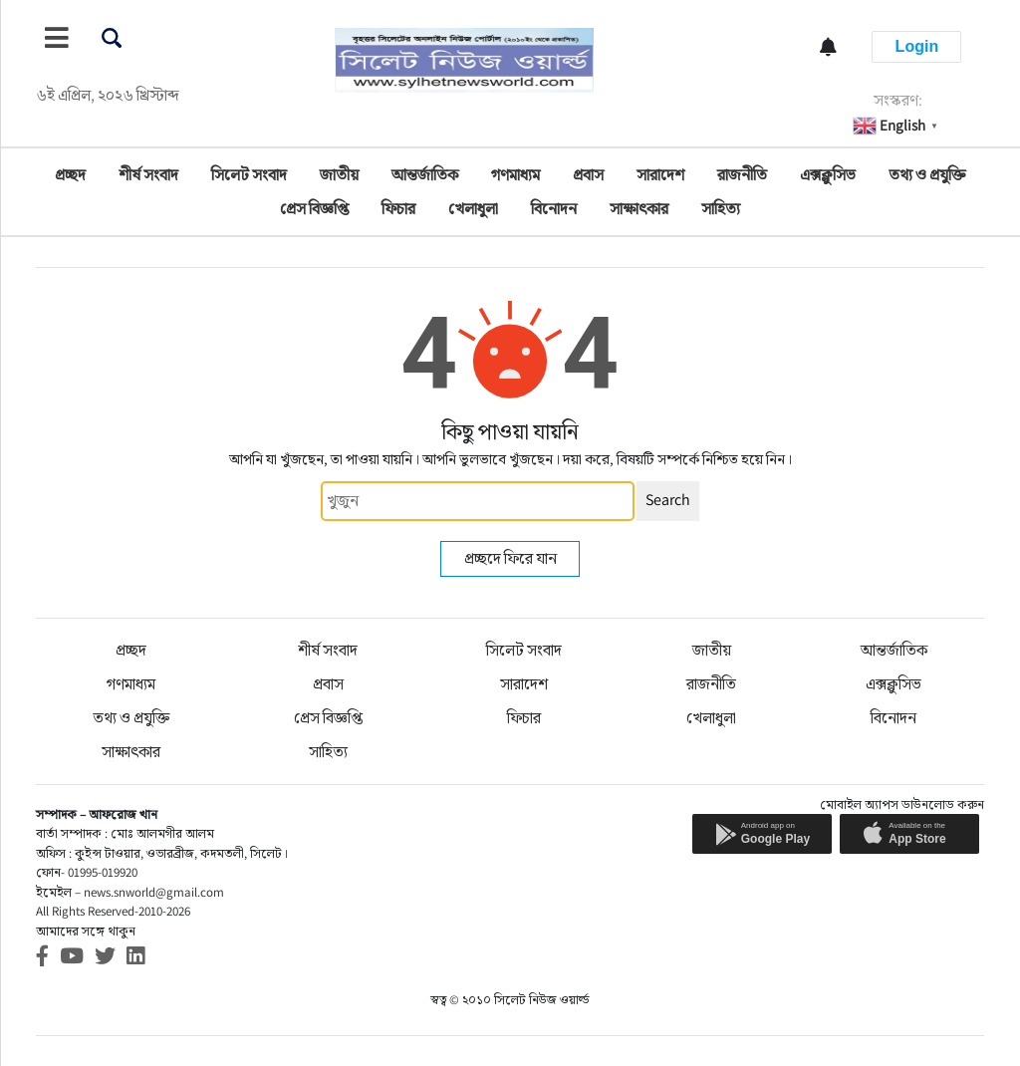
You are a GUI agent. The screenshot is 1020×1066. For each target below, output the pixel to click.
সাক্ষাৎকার (639, 208)
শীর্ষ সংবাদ (148, 174)
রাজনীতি (742, 174)
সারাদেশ (660, 174)
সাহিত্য (720, 208)
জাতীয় (339, 174)
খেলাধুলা (473, 208)
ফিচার (398, 208)
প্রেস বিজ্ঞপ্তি (314, 208)
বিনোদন (554, 208)
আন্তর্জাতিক (424, 174)
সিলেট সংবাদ (249, 174)
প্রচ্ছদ (70, 174)
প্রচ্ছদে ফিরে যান (510, 558)
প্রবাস (588, 174)
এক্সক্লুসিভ (828, 174)
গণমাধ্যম (515, 174)
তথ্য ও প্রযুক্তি (927, 174)
